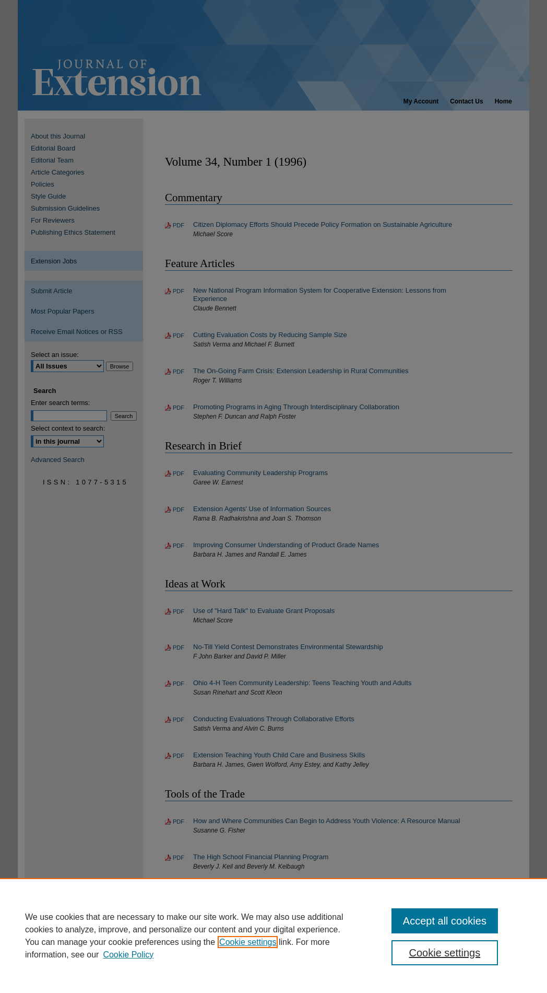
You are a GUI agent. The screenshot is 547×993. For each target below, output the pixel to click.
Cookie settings (247, 942)
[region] (273, 935)
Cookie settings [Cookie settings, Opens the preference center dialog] (445, 953)
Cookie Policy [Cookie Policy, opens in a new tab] (128, 954)
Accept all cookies (444, 921)
